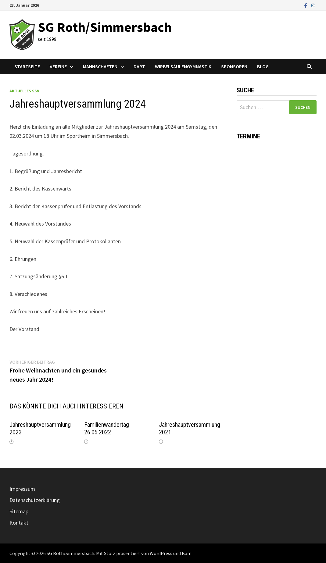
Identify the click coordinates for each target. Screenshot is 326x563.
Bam (187, 553)
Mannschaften (100, 66)
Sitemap (18, 511)
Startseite (27, 66)
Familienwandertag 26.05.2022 (106, 428)
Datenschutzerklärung (34, 500)
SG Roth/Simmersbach (105, 27)
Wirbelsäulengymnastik (183, 66)
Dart (139, 66)
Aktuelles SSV (24, 91)
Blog (263, 66)
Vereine (58, 66)
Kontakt (18, 522)
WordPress (161, 553)
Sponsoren (234, 66)
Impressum (22, 488)
